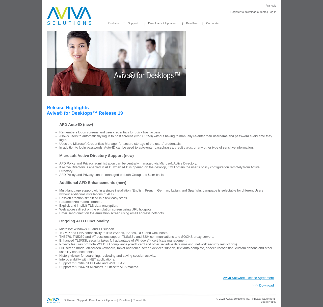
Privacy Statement (263, 298)
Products (113, 23)
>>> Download (263, 285)
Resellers (192, 23)
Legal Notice (268, 301)
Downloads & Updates (158, 23)
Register (235, 11)
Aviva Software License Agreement (248, 278)
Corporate (212, 23)
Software (69, 300)
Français (271, 5)
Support (133, 23)
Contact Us (139, 300)
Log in (272, 11)
